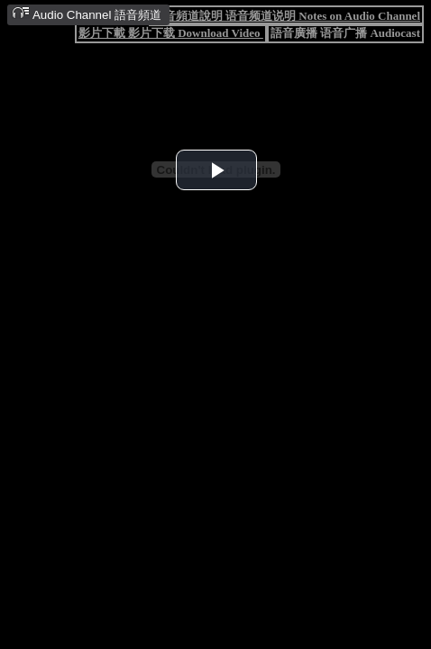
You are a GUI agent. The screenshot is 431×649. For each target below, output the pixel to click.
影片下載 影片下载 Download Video (170, 33)
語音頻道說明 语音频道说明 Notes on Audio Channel (286, 16)
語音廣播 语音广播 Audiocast (345, 33)
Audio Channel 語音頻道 (86, 14)
